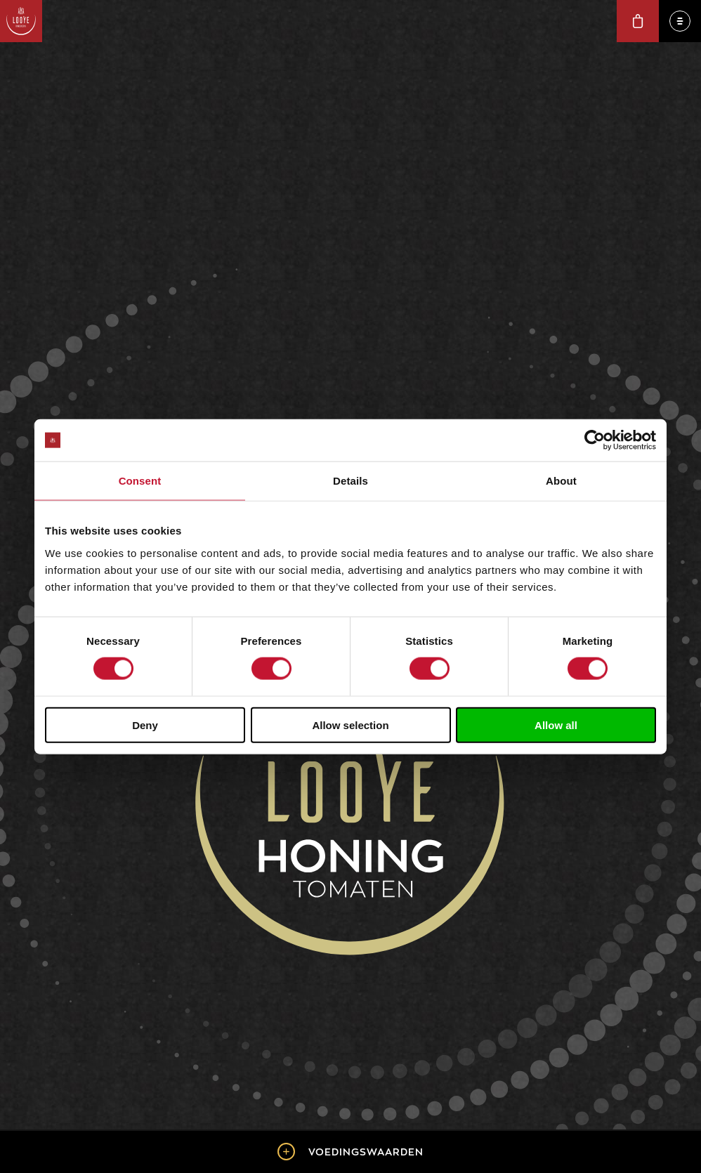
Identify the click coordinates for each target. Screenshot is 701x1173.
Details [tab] (350, 481)
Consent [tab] (140, 481)
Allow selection (350, 724)
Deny (145, 724)
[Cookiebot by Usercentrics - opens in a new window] (594, 440)
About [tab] (561, 481)
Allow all (556, 724)
